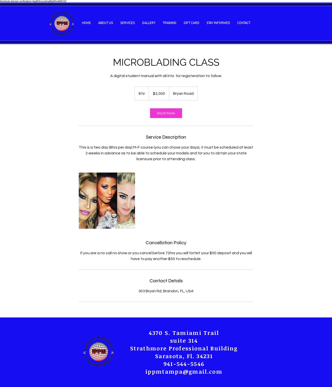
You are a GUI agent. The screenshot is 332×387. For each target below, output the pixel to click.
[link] (166, 113)
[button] (106, 23)
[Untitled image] (107, 201)
